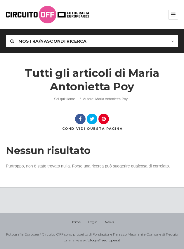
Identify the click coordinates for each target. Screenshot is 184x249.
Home (70, 99)
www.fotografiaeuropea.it (98, 240)
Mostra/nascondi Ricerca (48, 41)
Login (93, 222)
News (109, 222)
